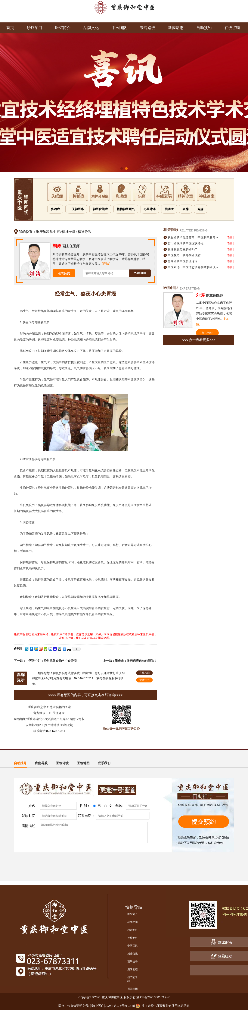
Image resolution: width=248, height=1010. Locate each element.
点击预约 (207, 333)
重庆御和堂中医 (48, 232)
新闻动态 (175, 28)
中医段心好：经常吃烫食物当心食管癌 (51, 660)
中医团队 (119, 28)
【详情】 (106, 263)
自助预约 (204, 28)
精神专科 (68, 232)
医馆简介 (63, 28)
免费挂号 (144, 679)
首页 (10, 28)
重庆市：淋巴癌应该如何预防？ (136, 660)
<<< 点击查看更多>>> (199, 340)
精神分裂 (84, 232)
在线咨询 (232, 28)
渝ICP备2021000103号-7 (153, 997)
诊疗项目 (34, 28)
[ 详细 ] (229, 237)
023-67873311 (83, 678)
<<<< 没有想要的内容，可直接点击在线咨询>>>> (85, 695)
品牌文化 (91, 28)
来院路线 (147, 28)
